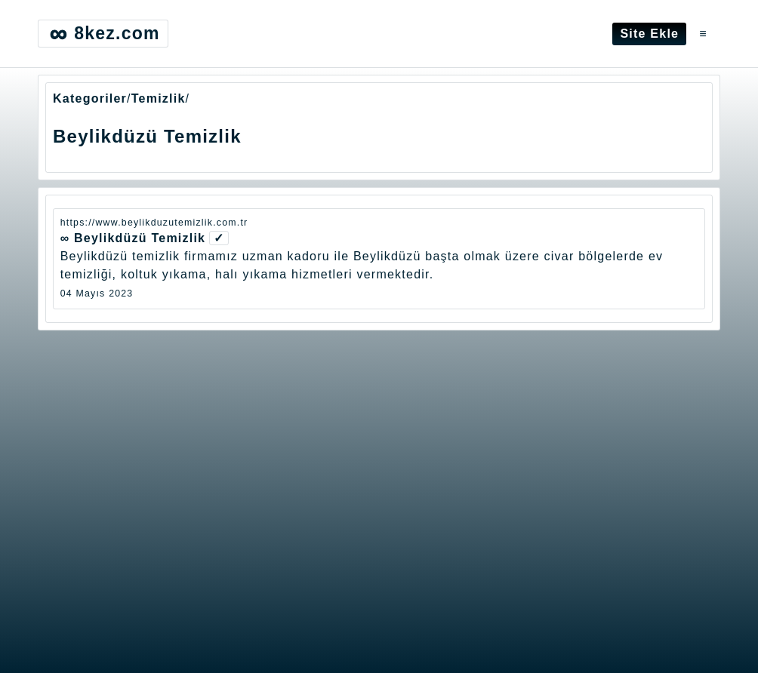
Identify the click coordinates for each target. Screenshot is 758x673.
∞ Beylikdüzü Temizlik (133, 238)
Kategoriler (90, 98)
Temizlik (158, 98)
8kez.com (102, 34)
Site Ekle (649, 33)
